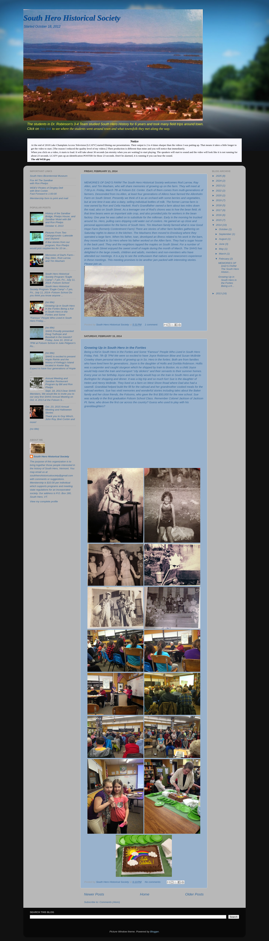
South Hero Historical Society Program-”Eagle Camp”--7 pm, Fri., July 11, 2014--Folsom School (60, 278)
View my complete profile (44, 501)
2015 (219, 220)
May (221, 248)
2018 (219, 205)
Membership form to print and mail (49, 198)
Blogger (154, 931)
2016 (219, 215)
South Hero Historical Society (71, 18)
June (222, 244)
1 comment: (152, 324)
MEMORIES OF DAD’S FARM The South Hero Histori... (228, 268)
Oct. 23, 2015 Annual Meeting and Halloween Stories (58, 409)
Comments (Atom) (110, 902)
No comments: (153, 882)
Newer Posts (94, 894)
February (224, 258)
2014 (219, 225)
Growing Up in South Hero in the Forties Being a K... (227, 281)
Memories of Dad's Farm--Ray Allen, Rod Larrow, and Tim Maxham (59, 258)
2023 (219, 185)
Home (144, 894)
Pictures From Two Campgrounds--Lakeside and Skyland (59, 235)
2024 (219, 180)
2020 (219, 195)
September (225, 234)
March (223, 253)
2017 (219, 210)
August (223, 239)
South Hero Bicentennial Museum (48, 175)
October (224, 229)
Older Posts (194, 894)
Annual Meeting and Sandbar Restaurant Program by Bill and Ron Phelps (58, 383)
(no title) (49, 302)
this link (46, 129)
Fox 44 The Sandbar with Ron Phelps (41, 182)
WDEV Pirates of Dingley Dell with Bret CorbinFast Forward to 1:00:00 (46, 190)
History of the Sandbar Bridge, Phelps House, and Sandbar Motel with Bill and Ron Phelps (60, 218)
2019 (219, 200)
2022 (219, 190)
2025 (219, 175)
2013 (219, 293)
